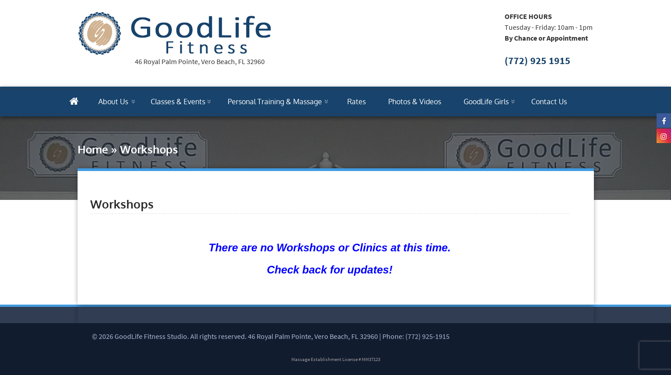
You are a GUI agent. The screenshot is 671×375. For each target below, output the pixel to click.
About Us (113, 101)
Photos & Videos (414, 101)
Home (93, 149)
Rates (356, 101)
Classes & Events (178, 101)
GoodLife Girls (486, 101)
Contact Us (549, 101)
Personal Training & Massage (275, 101)
